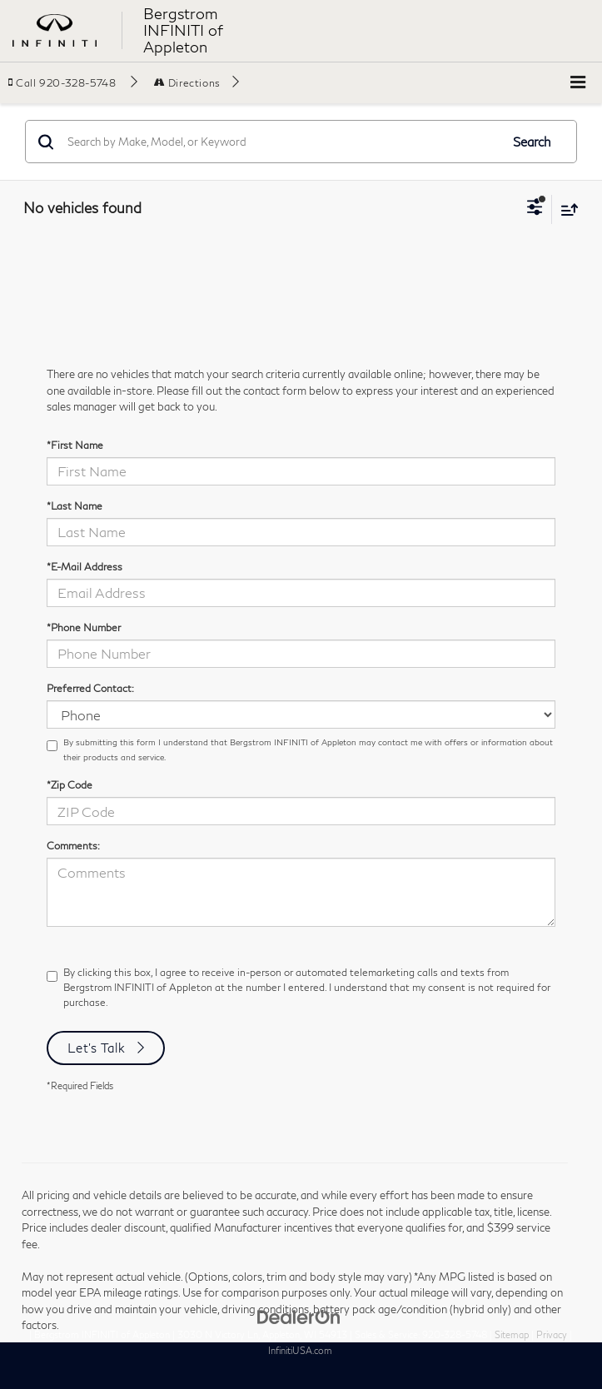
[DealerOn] (298, 1315)
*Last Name (74, 506)
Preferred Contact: (90, 688)
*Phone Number (84, 627)
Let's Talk (96, 1047)
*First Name (75, 445)
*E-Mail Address (84, 566)
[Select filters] (535, 209)
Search (532, 141)
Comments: (73, 845)
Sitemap (512, 1334)
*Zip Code (69, 785)
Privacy (551, 1334)
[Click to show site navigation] (578, 82)
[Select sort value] (565, 209)
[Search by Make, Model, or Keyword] (281, 142)
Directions (187, 83)
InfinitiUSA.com (300, 1350)
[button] (73, 82)
